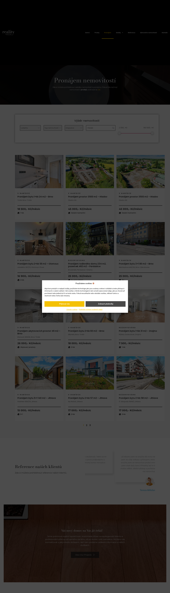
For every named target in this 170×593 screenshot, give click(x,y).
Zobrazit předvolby (105, 304)
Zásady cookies (72, 309)
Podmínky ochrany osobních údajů (90, 309)
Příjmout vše (64, 304)
